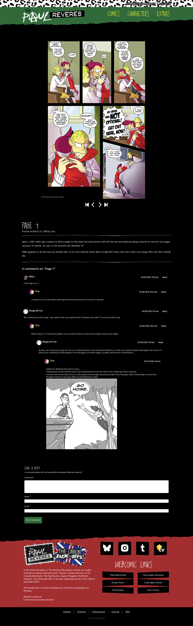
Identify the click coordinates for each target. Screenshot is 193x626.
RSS (128, 612)
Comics (113, 13)
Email (26, 506)
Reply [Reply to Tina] (163, 292)
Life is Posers (153, 590)
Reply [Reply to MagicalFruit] (164, 311)
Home (67, 612)
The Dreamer (118, 590)
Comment (28, 477)
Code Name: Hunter (153, 582)
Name (26, 496)
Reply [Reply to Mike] (164, 277)
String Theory (118, 582)
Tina (53, 231)
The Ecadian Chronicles (153, 575)
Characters (138, 13)
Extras (163, 13)
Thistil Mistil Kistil (118, 575)
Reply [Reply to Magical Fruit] (160, 342)
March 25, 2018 (40, 231)
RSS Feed (165, 4)
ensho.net (37, 597)
